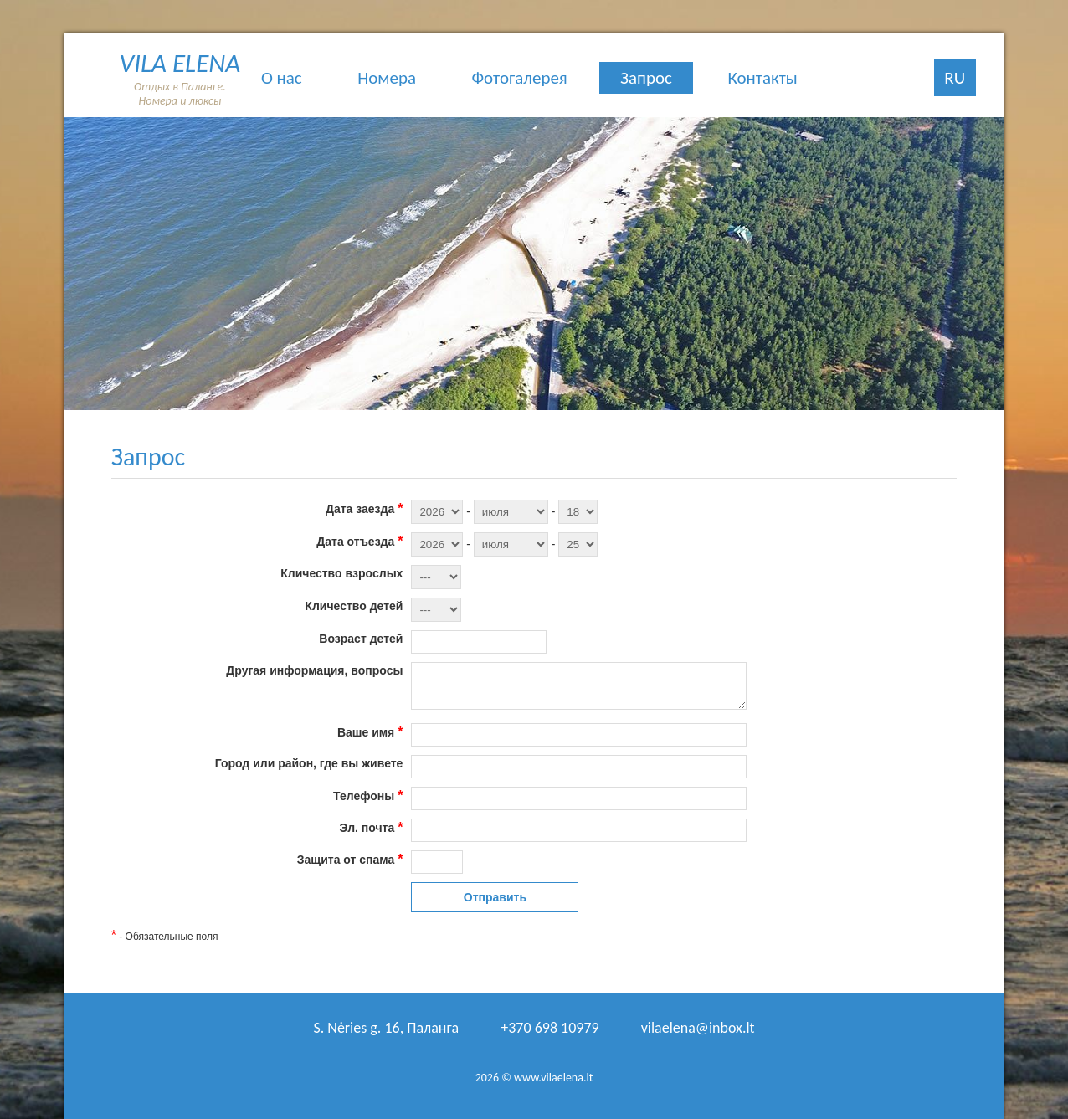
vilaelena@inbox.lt (698, 1028)
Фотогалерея (519, 78)
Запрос (646, 78)
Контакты (762, 78)
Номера (386, 78)
